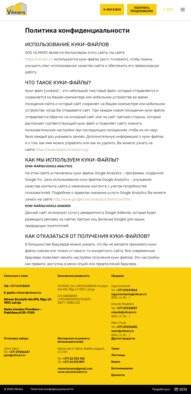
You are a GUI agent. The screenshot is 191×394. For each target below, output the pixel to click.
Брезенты (118, 375)
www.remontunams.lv (72, 372)
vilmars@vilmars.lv (28, 292)
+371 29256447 (19, 352)
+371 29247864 (126, 290)
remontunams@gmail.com (75, 368)
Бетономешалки (122, 368)
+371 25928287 (126, 308)
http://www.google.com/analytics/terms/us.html (91, 199)
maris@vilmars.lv (122, 331)
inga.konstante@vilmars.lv (129, 294)
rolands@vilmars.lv (124, 312)
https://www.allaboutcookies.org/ (62, 150)
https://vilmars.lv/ (39, 59)
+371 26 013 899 (73, 362)
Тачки (115, 348)
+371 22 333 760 (73, 358)
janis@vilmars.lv (14, 355)
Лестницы (118, 355)
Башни (115, 361)
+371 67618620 (19, 286)
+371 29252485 (126, 327)
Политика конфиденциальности (52, 389)
